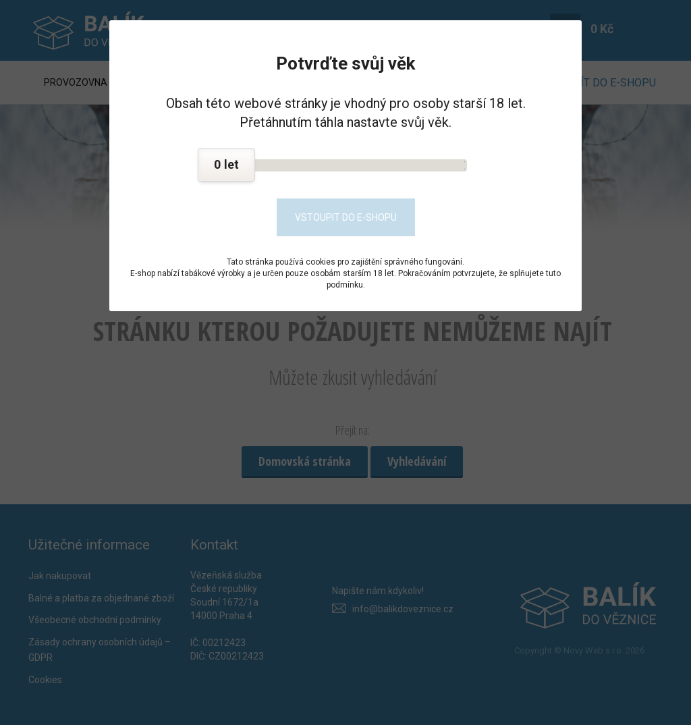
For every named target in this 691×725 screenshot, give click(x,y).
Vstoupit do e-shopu (346, 217)
